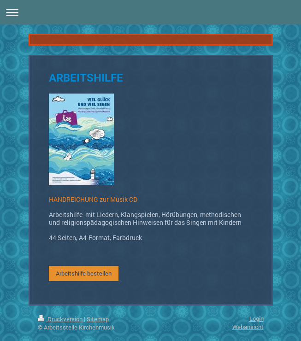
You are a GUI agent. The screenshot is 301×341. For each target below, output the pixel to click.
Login (256, 318)
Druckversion (61, 319)
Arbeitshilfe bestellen (84, 273)
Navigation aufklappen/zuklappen (150, 12)
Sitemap (98, 319)
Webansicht (248, 326)
